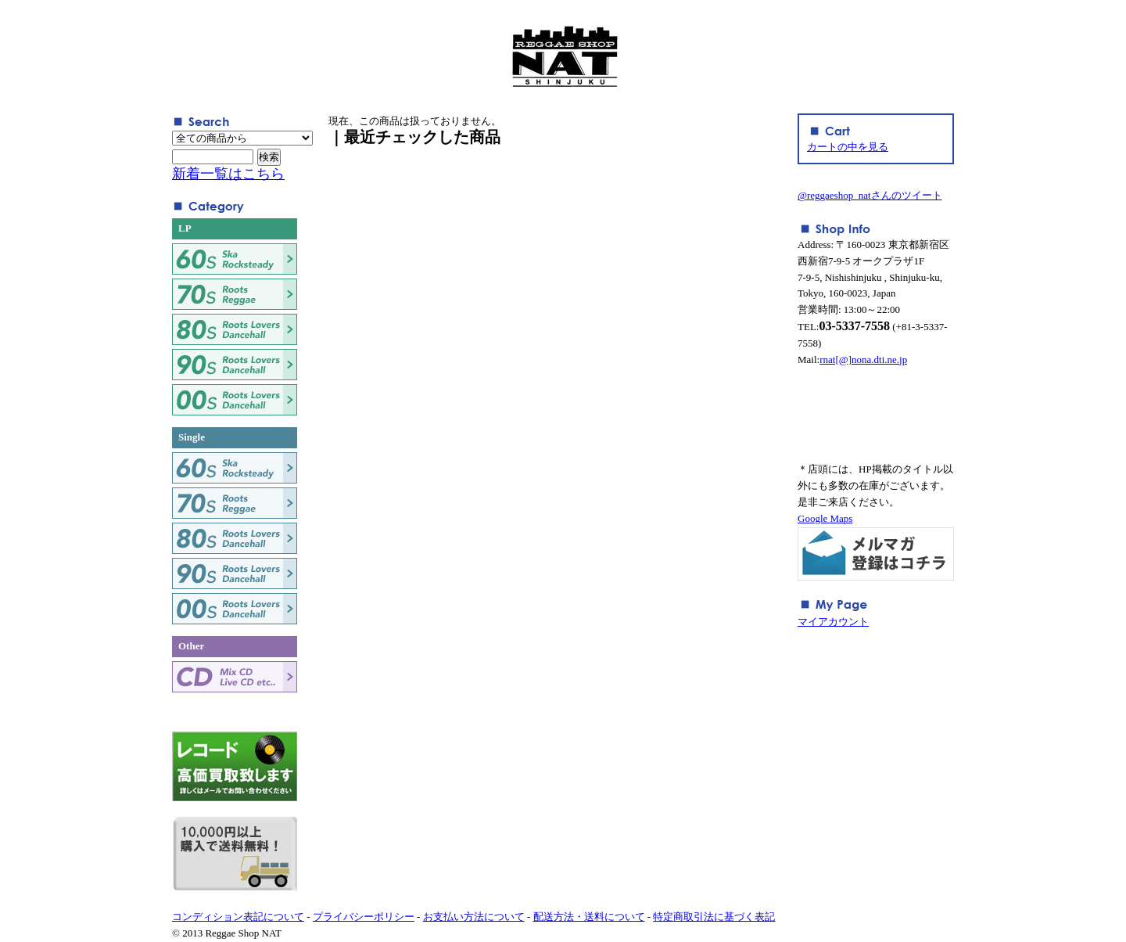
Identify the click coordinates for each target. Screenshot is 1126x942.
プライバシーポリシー (363, 916)
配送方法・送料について (589, 916)
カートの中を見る (847, 147)
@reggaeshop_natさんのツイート (870, 195)
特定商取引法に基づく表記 (714, 916)
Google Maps (825, 518)
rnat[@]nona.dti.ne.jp (863, 359)
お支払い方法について (474, 916)
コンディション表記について (238, 916)
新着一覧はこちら (228, 174)
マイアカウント (833, 621)
